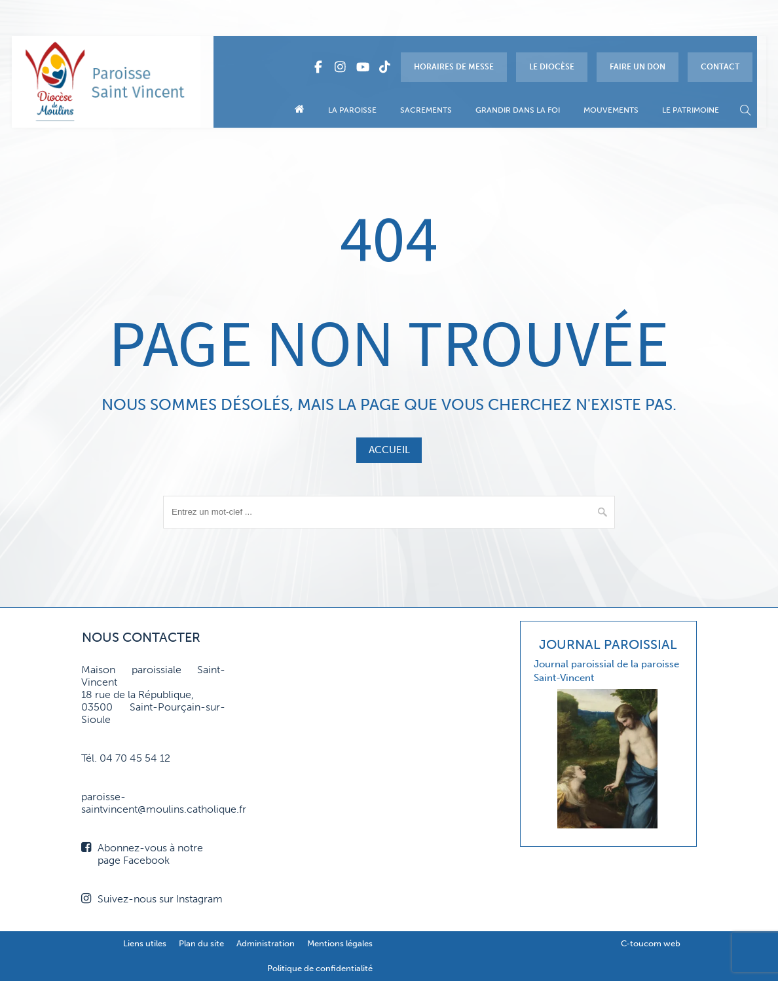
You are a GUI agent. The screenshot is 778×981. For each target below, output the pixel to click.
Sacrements (426, 110)
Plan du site (201, 943)
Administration (265, 943)
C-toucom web (650, 943)
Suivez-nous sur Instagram (152, 899)
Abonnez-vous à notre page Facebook (142, 854)
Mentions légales (340, 943)
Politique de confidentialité (320, 968)
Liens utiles (144, 943)
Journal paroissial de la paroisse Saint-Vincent (606, 671)
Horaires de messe (454, 66)
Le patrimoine (690, 110)
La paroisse (352, 110)
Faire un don (637, 66)
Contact (720, 66)
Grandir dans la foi (517, 110)
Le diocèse (551, 66)
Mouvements (611, 110)
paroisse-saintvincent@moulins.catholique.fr (153, 802)
